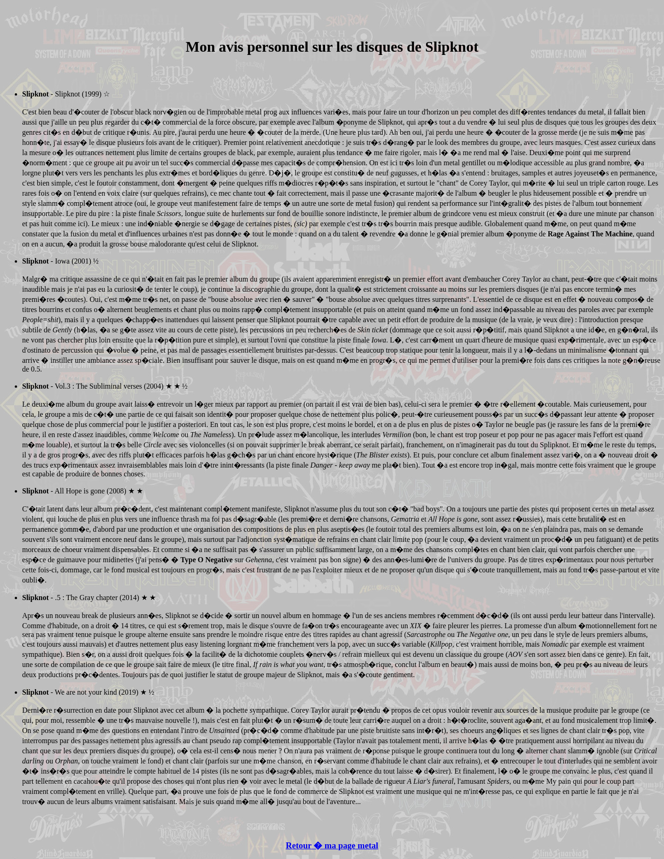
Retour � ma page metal (332, 845)
